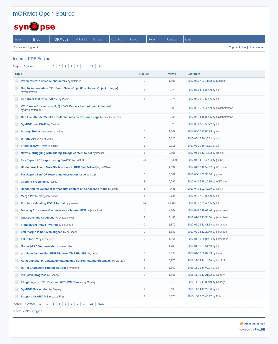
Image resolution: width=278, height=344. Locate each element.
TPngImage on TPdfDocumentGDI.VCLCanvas (52, 282)
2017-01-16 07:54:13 (200, 246)
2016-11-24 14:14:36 (200, 260)
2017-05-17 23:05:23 (200, 131)
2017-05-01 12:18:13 (200, 152)
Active (242, 47)
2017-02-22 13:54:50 (200, 217)
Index (18, 39)
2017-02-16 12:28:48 (200, 231)
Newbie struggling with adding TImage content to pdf (56, 153)
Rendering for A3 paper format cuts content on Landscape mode (64, 188)
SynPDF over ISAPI (33, 124)
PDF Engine (39, 58)
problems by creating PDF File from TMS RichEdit (54, 253)
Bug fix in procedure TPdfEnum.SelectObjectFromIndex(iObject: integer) (69, 88)
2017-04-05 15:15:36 (200, 181)
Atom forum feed (254, 324)
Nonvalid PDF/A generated (38, 246)
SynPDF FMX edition (34, 289)
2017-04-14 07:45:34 (200, 160)
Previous (29, 66)
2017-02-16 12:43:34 (200, 224)
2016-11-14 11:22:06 (200, 289)
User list (116, 39)
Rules (133, 39)
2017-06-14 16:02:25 (200, 117)
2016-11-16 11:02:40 (200, 282)
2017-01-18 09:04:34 (200, 238)
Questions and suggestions (39, 217)
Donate (97, 39)
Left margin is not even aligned (41, 232)
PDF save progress (33, 275)
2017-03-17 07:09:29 (200, 195)
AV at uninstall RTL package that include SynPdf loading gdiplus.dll (66, 260)
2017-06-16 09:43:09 (200, 108)
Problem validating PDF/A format (43, 203)
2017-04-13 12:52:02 (200, 167)
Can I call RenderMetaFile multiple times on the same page (60, 117)
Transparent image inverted (39, 224)
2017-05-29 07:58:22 (200, 124)
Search (152, 39)
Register (172, 39)
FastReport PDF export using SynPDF (46, 160)
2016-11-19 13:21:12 (200, 274)
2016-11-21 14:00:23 (200, 267)
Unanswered (257, 47)
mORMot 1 (81, 39)
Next (101, 66)
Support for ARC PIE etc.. (38, 296)
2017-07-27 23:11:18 (200, 80)
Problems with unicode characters (44, 81)
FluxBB (260, 329)
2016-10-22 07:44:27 (200, 296)
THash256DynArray (34, 145)
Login (188, 39)
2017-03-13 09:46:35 (200, 203)
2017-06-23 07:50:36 (200, 98)
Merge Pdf (28, 196)
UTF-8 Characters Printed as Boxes (44, 267)
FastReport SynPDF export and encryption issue (53, 174)
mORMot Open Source (44, 13)
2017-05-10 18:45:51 (200, 145)
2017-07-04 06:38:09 (200, 90)
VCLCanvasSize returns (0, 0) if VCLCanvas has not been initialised (66, 106)
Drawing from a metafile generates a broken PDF (53, 210)
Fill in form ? (29, 239)
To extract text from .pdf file (39, 99)
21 (91, 66)
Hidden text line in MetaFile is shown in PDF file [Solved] (59, 167)
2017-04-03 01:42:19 (200, 188)
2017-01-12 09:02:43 (200, 253)
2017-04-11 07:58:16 (200, 174)
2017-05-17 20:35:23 (200, 138)
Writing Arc (28, 138)
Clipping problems (33, 181)
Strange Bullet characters (38, 131)
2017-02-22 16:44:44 (200, 210)
